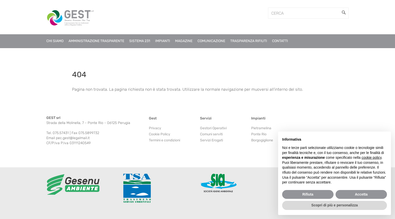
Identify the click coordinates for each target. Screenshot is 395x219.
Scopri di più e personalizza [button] (334, 205)
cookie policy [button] (371, 157)
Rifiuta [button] (307, 194)
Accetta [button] (361, 194)
